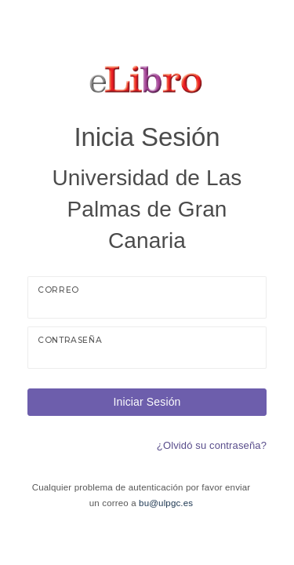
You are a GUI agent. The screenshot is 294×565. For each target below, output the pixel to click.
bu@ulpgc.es (166, 503)
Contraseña (70, 340)
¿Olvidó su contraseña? (212, 445)
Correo (58, 290)
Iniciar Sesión (146, 402)
